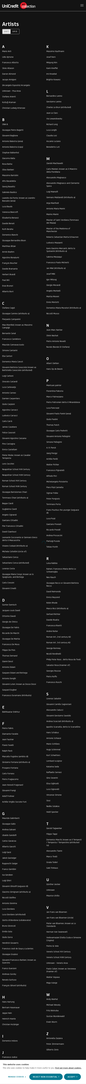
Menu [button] (82, 5)
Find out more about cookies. (68, 1068)
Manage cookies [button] (16, 1077)
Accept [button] (72, 1077)
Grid (15, 31)
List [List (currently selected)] (6, 31)
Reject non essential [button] (45, 1077)
